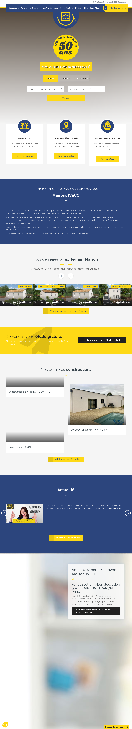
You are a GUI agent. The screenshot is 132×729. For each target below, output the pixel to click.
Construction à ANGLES (21, 447)
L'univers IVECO (81, 8)
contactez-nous (47, 234)
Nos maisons (14, 8)
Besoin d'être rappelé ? (116, 727)
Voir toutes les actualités (64, 537)
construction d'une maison (90, 217)
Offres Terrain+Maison (49, 8)
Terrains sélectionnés (29, 8)
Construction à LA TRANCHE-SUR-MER (30, 391)
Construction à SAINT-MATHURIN (89, 429)
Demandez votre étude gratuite (99, 340)
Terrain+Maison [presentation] (82, 78)
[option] (16, 295)
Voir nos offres (107, 159)
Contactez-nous (115, 8)
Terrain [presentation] (66, 78)
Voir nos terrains (66, 156)
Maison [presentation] (51, 78)
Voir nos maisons (25, 156)
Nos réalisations (66, 8)
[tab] (50, 78)
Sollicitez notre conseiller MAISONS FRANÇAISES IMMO (93, 611)
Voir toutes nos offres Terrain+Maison (64, 311)
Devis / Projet (95, 8)
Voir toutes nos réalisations (64, 459)
